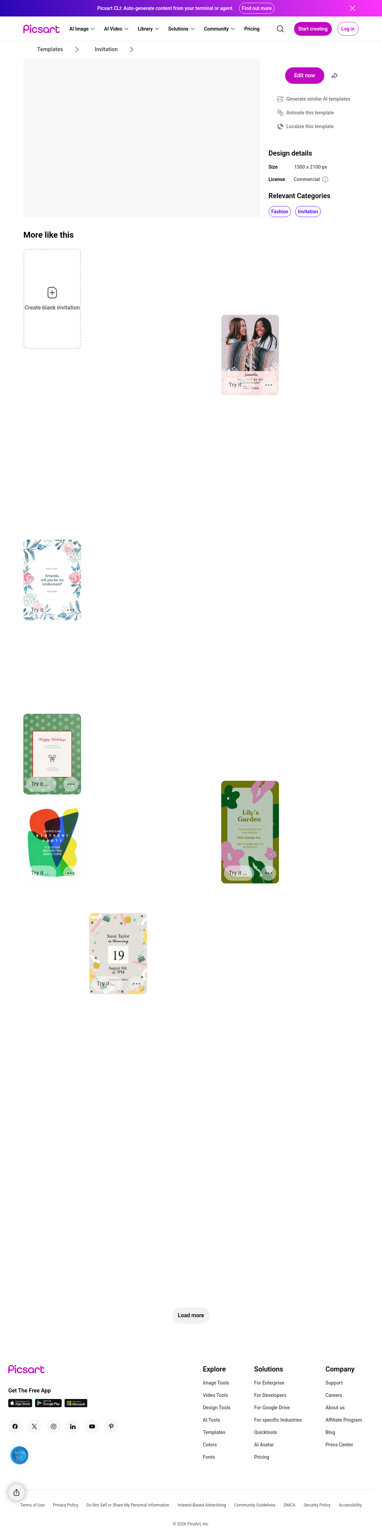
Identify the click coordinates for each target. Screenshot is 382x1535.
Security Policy (317, 1505)
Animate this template (310, 112)
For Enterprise (269, 1383)
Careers (333, 1395)
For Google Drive (272, 1407)
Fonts (209, 1457)
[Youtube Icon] (92, 1426)
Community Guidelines (255, 1505)
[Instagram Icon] (53, 1426)
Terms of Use (32, 1505)
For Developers (270, 1395)
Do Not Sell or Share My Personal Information (128, 1505)
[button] (82, 28)
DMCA (289, 1505)
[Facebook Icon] (15, 1426)
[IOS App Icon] (20, 1405)
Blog (330, 1432)
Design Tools (217, 1407)
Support (333, 1383)
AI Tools (211, 1420)
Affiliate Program (343, 1420)
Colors (210, 1444)
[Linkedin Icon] (73, 1426)
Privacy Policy (65, 1505)
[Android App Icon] (48, 1405)
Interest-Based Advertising (202, 1505)
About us (335, 1407)
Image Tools (216, 1383)
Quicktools (265, 1432)
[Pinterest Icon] (111, 1426)
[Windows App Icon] (76, 1405)
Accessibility (350, 1505)
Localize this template (310, 126)
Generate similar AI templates (318, 99)
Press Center (339, 1444)
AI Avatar (264, 1444)
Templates (214, 1432)
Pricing (261, 1457)
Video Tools (215, 1395)
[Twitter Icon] (34, 1426)
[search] (280, 29)
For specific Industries (278, 1420)
